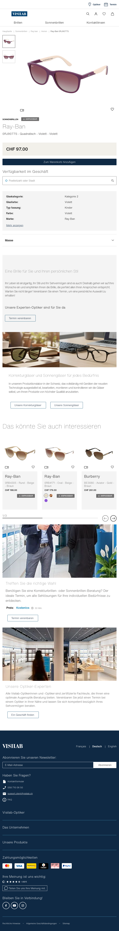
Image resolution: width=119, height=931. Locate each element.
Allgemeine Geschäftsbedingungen (41, 923)
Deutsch (97, 746)
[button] (95, 13)
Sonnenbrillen (21, 31)
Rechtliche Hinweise (11, 923)
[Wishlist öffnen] (104, 14)
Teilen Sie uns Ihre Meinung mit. (25, 888)
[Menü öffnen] (8, 13)
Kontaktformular (13, 781)
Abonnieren (104, 765)
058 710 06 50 (15, 787)
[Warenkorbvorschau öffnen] (112, 14)
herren (44, 31)
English (112, 746)
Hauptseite (7, 31)
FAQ (10, 799)
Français (81, 746)
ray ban (34, 31)
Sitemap (66, 923)
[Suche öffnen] (87, 13)
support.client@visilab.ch (20, 793)
